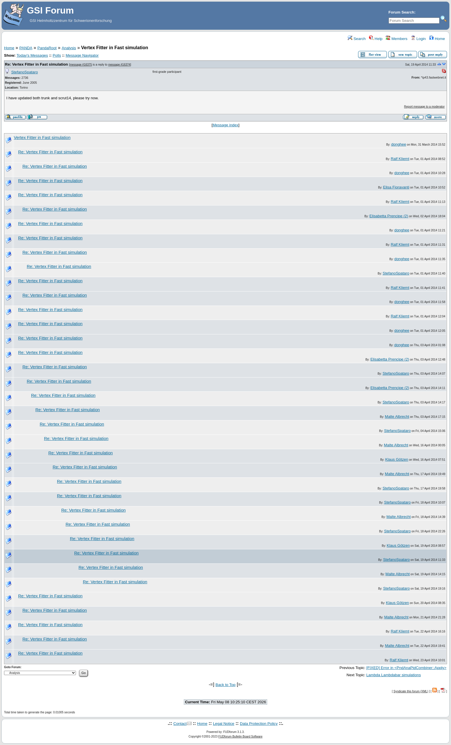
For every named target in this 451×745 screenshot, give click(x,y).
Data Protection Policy (259, 723)
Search (357, 39)
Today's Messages (32, 55)
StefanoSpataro (24, 72)
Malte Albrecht (397, 416)
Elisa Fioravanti (396, 187)
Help (376, 39)
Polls (57, 55)
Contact (180, 723)
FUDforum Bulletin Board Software (240, 736)
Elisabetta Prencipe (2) (388, 216)
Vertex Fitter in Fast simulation (42, 137)
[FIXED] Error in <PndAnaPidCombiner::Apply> (406, 668)
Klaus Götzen (396, 459)
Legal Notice (223, 723)
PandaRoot (47, 48)
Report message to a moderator (424, 106)
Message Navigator (82, 55)
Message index (225, 125)
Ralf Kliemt (400, 159)
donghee (398, 144)
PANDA (25, 48)
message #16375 (81, 64)
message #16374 (119, 64)
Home (437, 39)
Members (396, 39)
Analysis (69, 48)
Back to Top (225, 685)
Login (418, 39)
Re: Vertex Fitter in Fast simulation (36, 64)
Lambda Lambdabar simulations (393, 675)
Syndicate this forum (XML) (410, 691)
